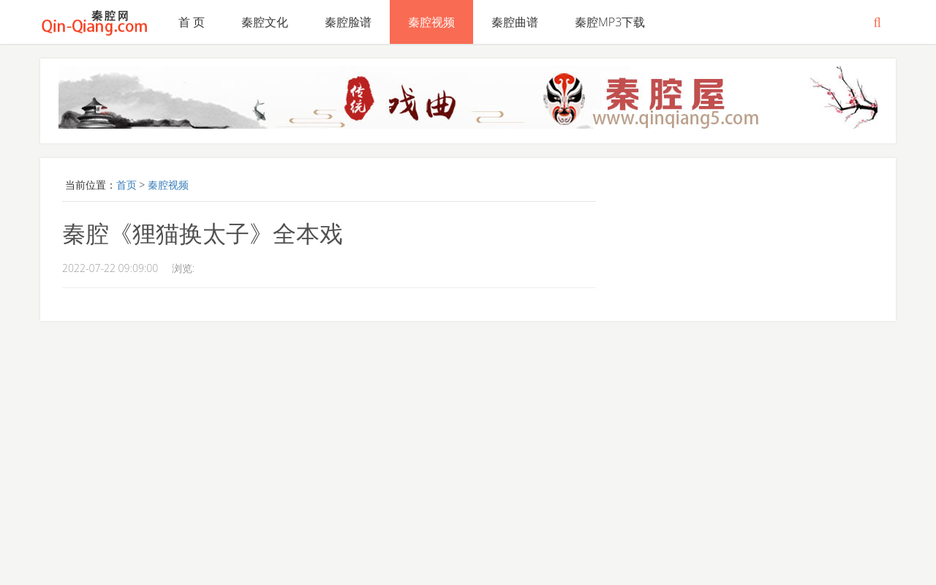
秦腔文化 (264, 22)
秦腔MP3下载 (610, 22)
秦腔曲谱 (514, 22)
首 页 (191, 22)
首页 (126, 185)
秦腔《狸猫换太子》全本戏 (202, 233)
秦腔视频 (431, 22)
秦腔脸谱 (348, 22)
